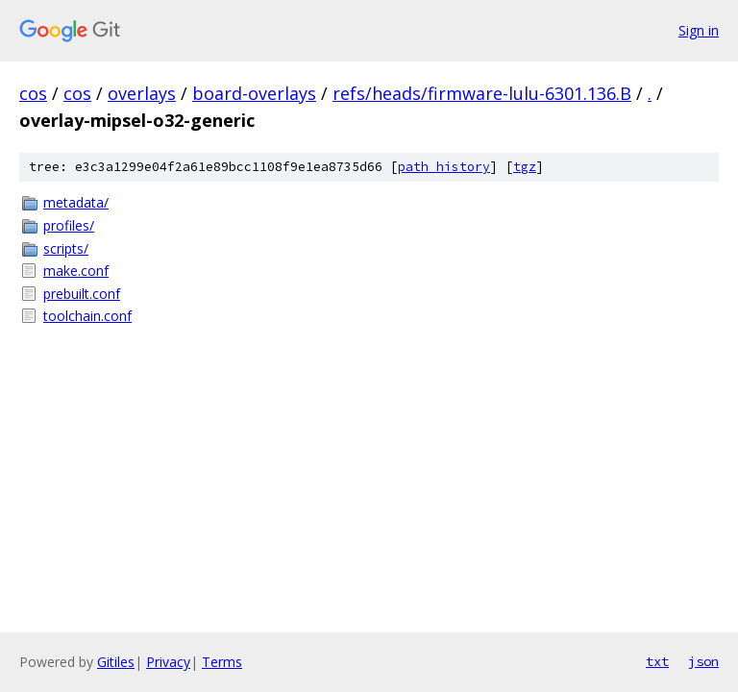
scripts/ (65, 248)
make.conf (76, 270)
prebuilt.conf (81, 293)
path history (444, 167)
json (703, 661)
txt (657, 661)
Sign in (698, 30)
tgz (524, 167)
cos (33, 93)
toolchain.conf (87, 316)
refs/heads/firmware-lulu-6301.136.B (481, 93)
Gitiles (116, 662)
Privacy (168, 662)
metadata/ (76, 202)
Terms (222, 662)
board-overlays (254, 93)
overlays (142, 93)
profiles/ (68, 225)
